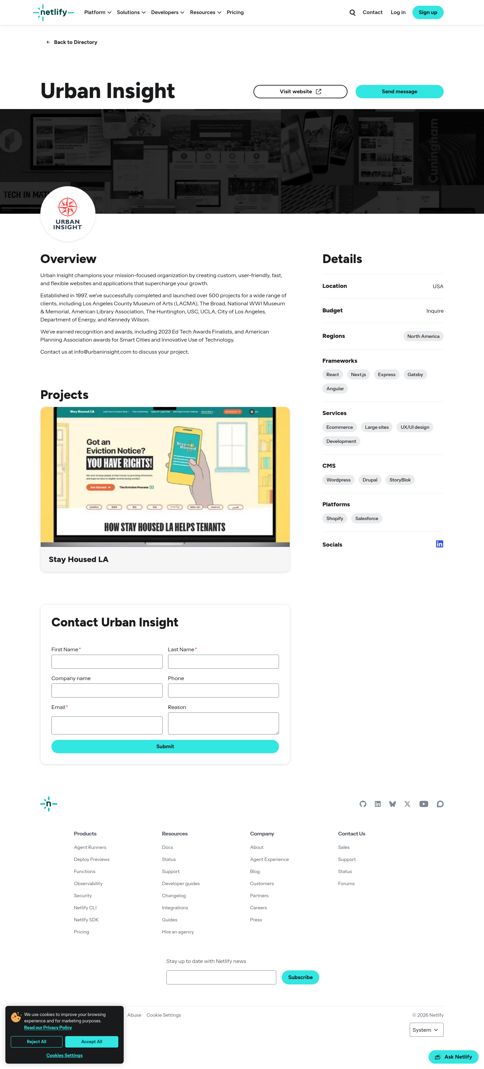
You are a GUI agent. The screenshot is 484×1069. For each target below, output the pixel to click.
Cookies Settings (64, 1055)
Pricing (235, 12)
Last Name (181, 649)
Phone (176, 678)
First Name (64, 649)
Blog (255, 871)
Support (171, 871)
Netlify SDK (86, 920)
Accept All (91, 1041)
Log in (398, 12)
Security (83, 896)
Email (58, 707)
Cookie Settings (164, 1015)
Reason (177, 707)
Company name (71, 678)
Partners (259, 896)
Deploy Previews (92, 859)
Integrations (175, 908)
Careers (258, 908)
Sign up (428, 12)
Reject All (36, 1041)
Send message (399, 91)
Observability (88, 883)
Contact (372, 12)
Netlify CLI (85, 908)
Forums (346, 883)
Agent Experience (269, 859)
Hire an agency (178, 932)
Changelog (174, 896)
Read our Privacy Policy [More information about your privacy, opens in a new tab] (48, 1027)
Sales (344, 847)
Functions (84, 871)
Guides (169, 920)
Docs (167, 847)
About (257, 847)
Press (256, 920)
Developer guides (181, 883)
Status (169, 859)
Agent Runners (90, 847)
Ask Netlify (453, 1057)
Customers (262, 883)
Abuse (134, 1015)
